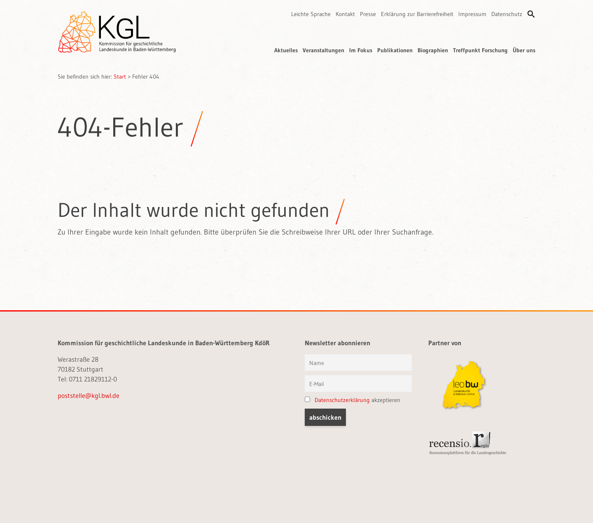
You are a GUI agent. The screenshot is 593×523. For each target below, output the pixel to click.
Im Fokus (360, 50)
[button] (531, 14)
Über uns (524, 50)
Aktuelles (286, 50)
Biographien (433, 50)
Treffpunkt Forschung (480, 50)
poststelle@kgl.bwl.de (88, 395)
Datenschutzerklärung (342, 400)
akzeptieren (352, 400)
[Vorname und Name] (358, 362)
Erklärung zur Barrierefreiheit (417, 14)
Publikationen (395, 50)
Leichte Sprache (311, 14)
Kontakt (345, 14)
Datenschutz (506, 14)
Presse (368, 14)
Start (120, 76)
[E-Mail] (358, 383)
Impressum (472, 14)
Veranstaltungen (323, 50)
